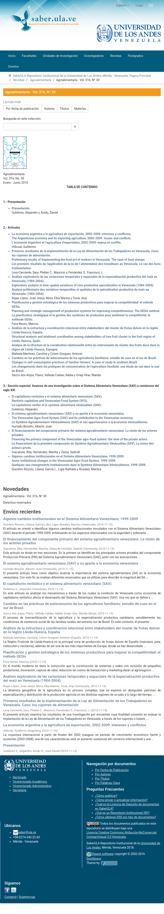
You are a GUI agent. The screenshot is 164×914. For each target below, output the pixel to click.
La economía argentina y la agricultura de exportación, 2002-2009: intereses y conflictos (74, 725)
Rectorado (19, 777)
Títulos (64, 108)
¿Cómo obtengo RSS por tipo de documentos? (125, 817)
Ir (75, 126)
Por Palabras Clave (107, 783)
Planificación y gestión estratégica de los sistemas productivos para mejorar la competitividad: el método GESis (81, 654)
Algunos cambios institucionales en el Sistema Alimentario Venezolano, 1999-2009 (70, 519)
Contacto (10, 897)
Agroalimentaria (40, 80)
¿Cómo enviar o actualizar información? (121, 800)
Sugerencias (27, 897)
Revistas (19, 80)
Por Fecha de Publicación (112, 770)
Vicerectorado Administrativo (32, 786)
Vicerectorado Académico (30, 781)
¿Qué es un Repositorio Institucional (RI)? (122, 813)
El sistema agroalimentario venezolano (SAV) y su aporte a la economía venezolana (70, 563)
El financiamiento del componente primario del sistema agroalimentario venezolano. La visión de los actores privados (81, 541)
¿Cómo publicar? (106, 795)
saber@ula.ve (27, 832)
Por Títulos (102, 778)
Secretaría (19, 790)
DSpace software (102, 854)
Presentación (14, 745)
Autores (49, 108)
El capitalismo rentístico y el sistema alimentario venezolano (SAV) (57, 583)
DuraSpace (93, 858)
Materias (80, 108)
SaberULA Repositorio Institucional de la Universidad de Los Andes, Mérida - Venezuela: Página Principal (82, 75)
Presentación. (21, 208)
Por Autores (103, 774)
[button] (123, 5)
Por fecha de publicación (22, 108)
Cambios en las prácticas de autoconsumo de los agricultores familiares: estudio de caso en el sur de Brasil (79, 606)
